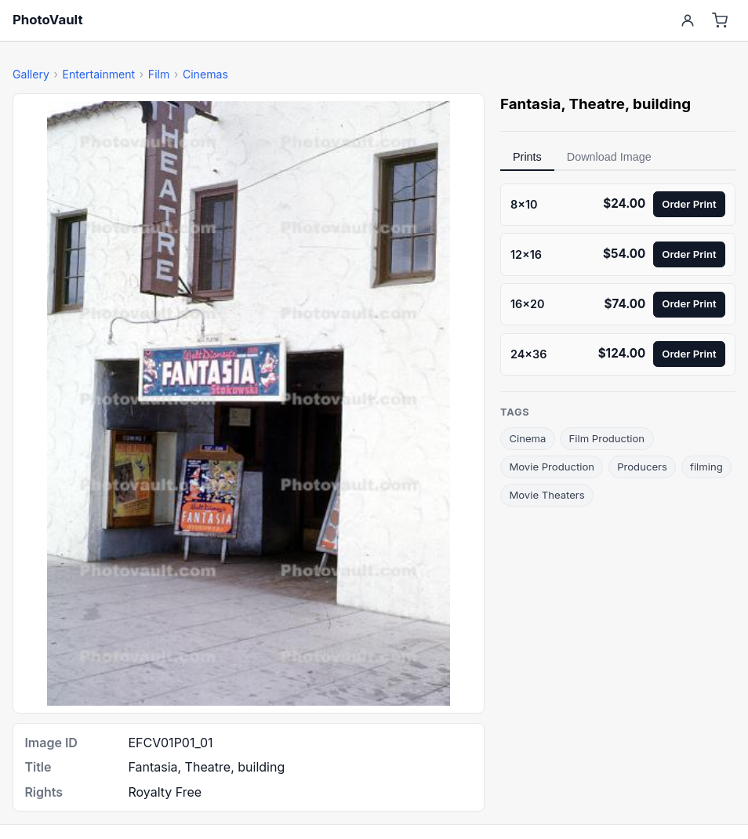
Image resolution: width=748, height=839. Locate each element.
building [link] (662, 104)
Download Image (609, 157)
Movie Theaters (546, 495)
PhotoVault (48, 19)
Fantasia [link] (530, 104)
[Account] (687, 21)
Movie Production (551, 466)
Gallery (31, 74)
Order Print (689, 204)
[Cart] (720, 21)
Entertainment (98, 74)
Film (158, 74)
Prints (527, 157)
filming (706, 466)
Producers (642, 466)
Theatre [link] (596, 104)
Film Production (607, 438)
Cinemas (205, 74)
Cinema (527, 438)
